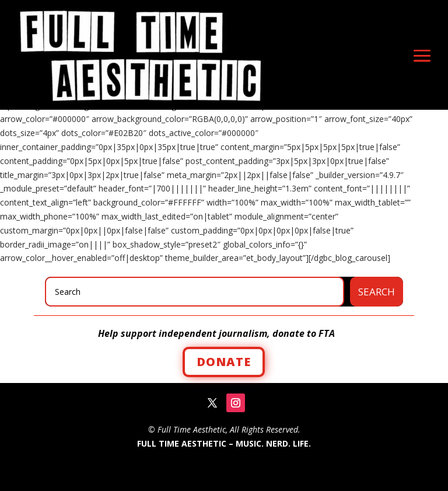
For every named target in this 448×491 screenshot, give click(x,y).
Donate (224, 362)
